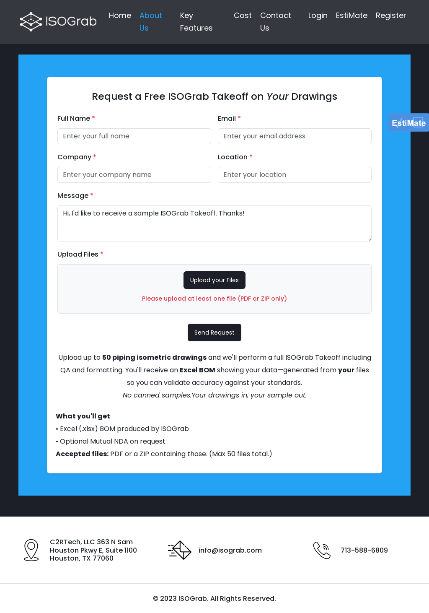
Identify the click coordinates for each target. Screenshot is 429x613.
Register (391, 15)
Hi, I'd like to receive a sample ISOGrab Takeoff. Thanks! (214, 223)
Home (120, 15)
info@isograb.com (230, 550)
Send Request (214, 332)
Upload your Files (214, 280)
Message (75, 195)
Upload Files (80, 254)
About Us (151, 22)
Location (235, 157)
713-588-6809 (364, 550)
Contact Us (275, 22)
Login (318, 15)
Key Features (196, 22)
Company (76, 157)
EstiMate (351, 15)
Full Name (76, 118)
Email (229, 118)
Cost (243, 15)
